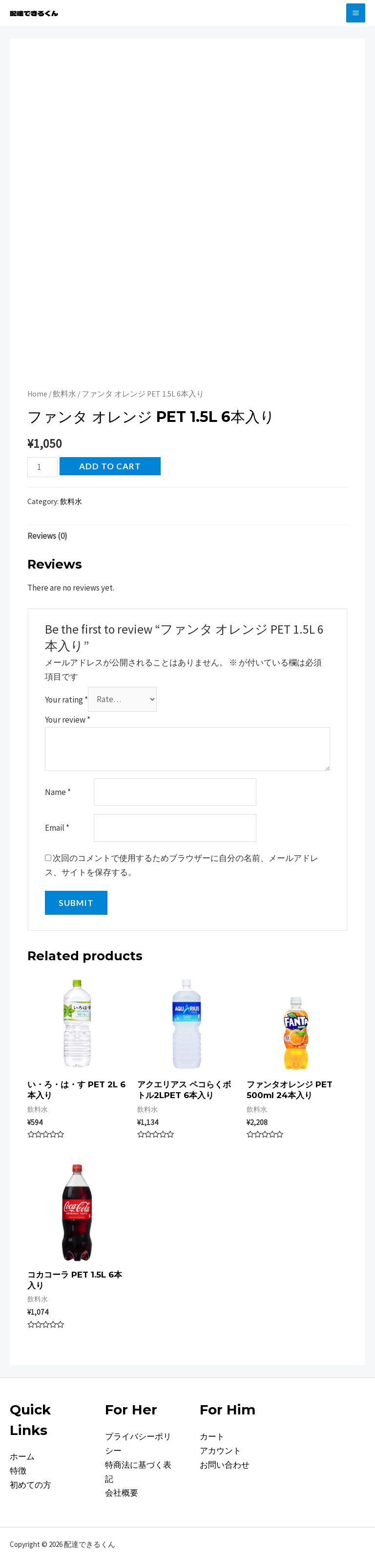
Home (37, 393)
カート (212, 1436)
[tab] (47, 536)
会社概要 (121, 1492)
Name (58, 792)
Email (57, 827)
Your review (67, 719)
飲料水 (64, 393)
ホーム (22, 1456)
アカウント (220, 1450)
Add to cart (110, 466)
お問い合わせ (225, 1464)
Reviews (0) (47, 535)
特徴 (18, 1470)
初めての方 (30, 1484)
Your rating (66, 699)
